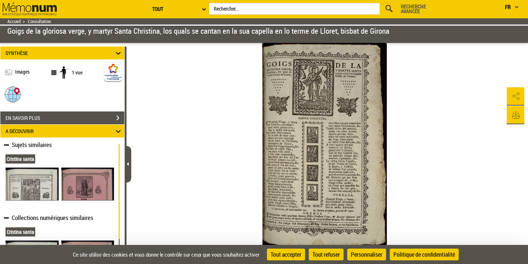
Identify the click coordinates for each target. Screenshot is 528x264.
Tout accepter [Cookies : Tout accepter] (286, 254)
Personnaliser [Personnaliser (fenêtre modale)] (366, 254)
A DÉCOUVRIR (64, 131)
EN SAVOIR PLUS (65, 118)
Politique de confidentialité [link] (424, 254)
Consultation (39, 21)
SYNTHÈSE (64, 53)
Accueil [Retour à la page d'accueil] (14, 21)
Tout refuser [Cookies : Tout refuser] (326, 254)
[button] (13, 94)
